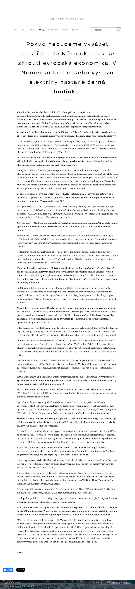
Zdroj (20, 552)
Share (8, 570)
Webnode (115, 582)
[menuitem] (34, 30)
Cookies (126, 582)
